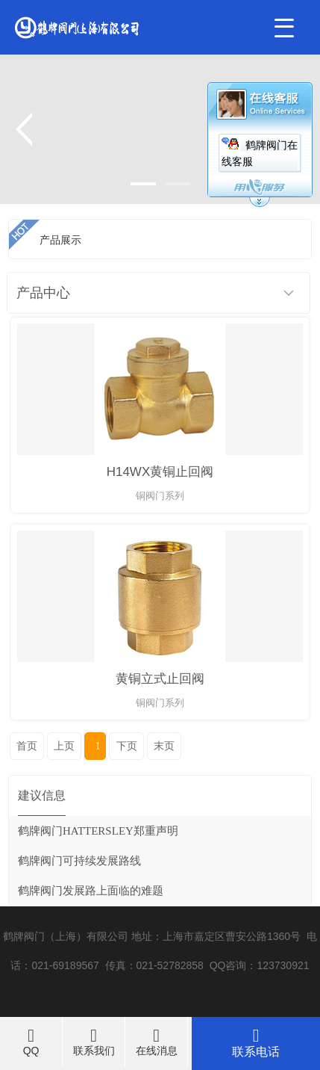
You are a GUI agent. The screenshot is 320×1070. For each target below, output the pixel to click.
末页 (164, 746)
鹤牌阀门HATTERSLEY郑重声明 (98, 831)
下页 (126, 746)
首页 (26, 746)
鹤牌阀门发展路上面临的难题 (90, 891)
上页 (64, 746)
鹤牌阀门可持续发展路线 (79, 861)
